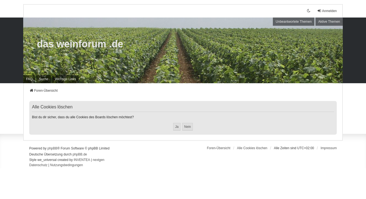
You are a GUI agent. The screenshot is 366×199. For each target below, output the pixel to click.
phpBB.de (80, 154)
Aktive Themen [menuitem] (329, 22)
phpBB (52, 148)
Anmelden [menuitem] (327, 11)
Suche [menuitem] (43, 79)
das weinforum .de (80, 44)
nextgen (99, 160)
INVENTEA (82, 160)
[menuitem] (65, 79)
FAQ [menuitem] (29, 79)
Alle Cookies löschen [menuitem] (252, 148)
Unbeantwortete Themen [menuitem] (294, 22)
